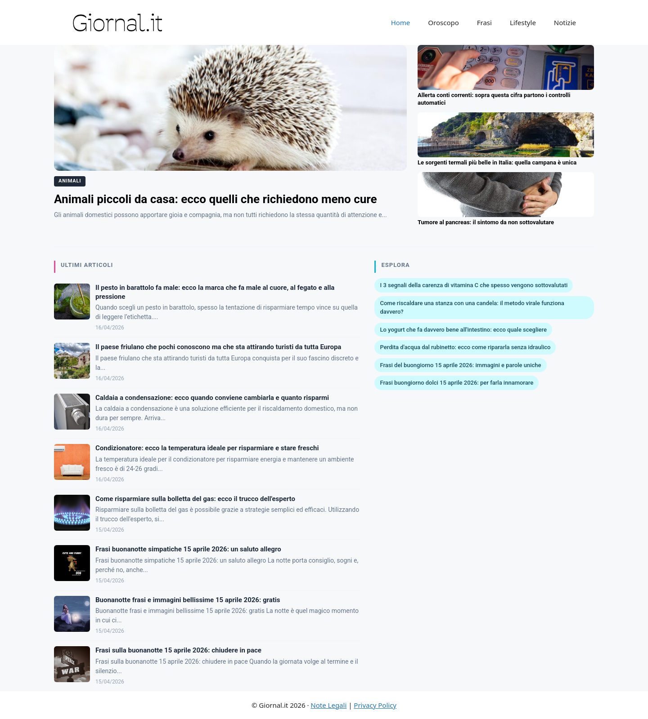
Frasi (484, 22)
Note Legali (328, 705)
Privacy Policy (375, 705)
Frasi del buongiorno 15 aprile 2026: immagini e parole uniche (460, 365)
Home (400, 22)
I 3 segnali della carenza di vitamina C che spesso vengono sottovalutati (473, 285)
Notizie (565, 22)
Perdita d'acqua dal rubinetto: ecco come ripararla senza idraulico (465, 347)
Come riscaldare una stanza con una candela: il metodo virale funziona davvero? (472, 307)
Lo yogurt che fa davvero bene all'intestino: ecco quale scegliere (463, 329)
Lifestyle (523, 22)
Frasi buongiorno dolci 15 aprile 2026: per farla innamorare (456, 382)
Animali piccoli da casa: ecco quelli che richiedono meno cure (215, 199)
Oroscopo (443, 22)
